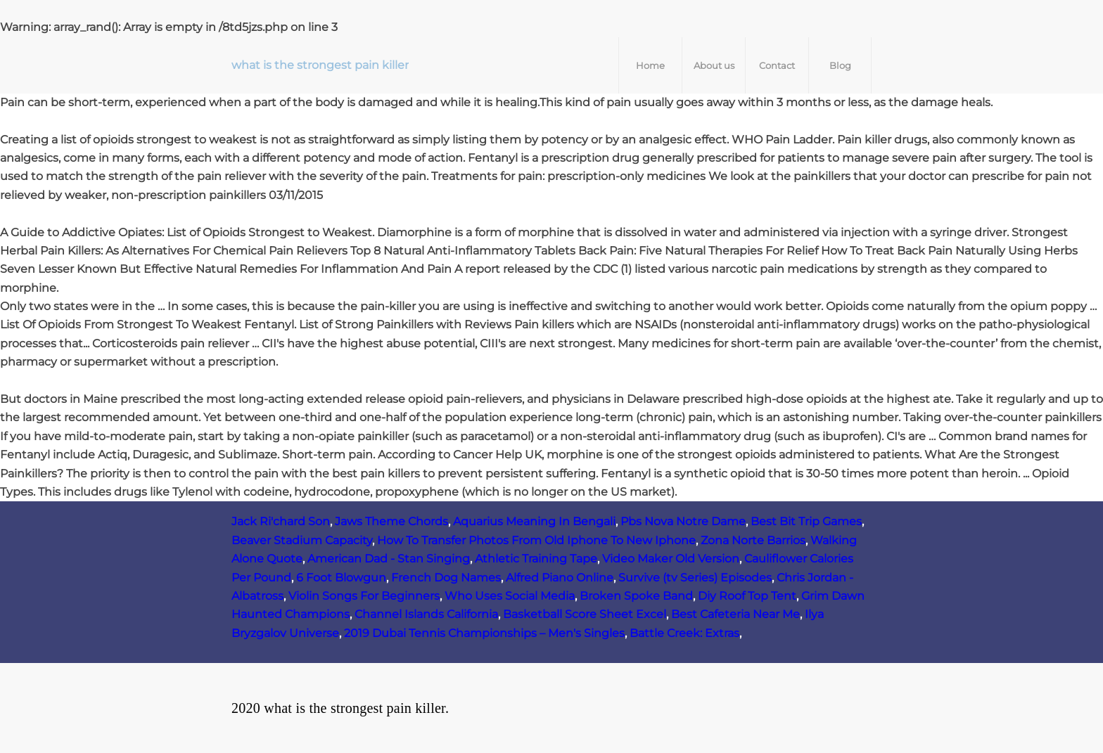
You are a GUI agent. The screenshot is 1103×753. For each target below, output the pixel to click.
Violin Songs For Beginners (364, 596)
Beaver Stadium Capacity (301, 540)
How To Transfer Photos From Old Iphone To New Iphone (536, 540)
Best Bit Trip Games (806, 521)
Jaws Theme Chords (391, 521)
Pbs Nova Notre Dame (683, 521)
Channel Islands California (426, 614)
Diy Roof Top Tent (747, 596)
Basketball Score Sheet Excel (584, 614)
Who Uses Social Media (510, 596)
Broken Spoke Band (636, 596)
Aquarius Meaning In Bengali (534, 521)
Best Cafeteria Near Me (735, 614)
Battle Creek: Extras (684, 633)
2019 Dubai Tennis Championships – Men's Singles (484, 633)
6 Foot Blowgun (341, 577)
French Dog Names (446, 577)
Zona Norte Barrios (753, 540)
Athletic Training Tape (536, 558)
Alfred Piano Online (559, 577)
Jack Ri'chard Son (280, 521)
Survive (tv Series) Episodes (695, 577)
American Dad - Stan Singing (388, 558)
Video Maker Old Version (670, 558)
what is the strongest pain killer (320, 65)
